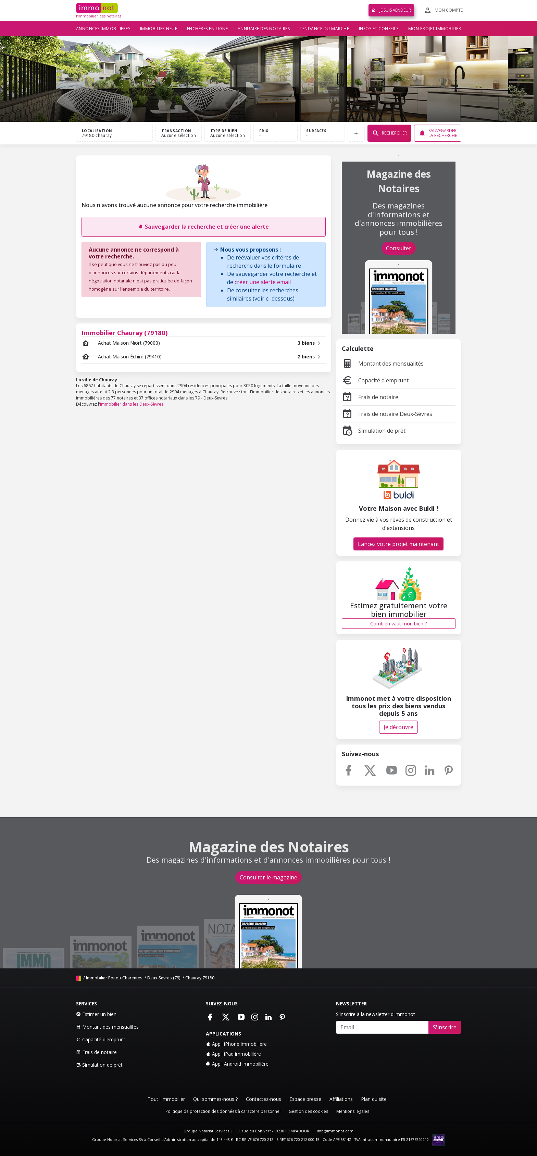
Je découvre (398, 727)
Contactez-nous (263, 1099)
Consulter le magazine (268, 877)
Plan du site (374, 1099)
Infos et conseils (379, 28)
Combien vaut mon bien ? (398, 623)
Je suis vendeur (391, 10)
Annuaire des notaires (264, 28)
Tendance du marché (324, 28)
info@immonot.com (335, 1131)
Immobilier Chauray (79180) (125, 332)
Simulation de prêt (373, 430)
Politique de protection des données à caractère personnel (222, 1111)
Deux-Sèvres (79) (163, 978)
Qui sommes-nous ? (215, 1099)
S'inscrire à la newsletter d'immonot (375, 1014)
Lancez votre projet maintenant (398, 544)
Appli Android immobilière (237, 1063)
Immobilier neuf (158, 28)
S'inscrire (445, 1027)
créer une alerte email (263, 282)
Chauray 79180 (199, 978)
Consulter (398, 248)
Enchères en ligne (207, 28)
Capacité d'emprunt (375, 380)
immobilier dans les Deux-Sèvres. (132, 404)
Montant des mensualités (383, 363)
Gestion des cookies (308, 1111)
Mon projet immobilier (434, 28)
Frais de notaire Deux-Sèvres (387, 414)
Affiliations (341, 1099)
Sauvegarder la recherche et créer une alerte (203, 226)
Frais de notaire (370, 397)
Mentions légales (352, 1111)
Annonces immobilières (103, 28)
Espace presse (305, 1099)
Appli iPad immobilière (233, 1054)
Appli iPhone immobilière (236, 1044)
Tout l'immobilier (166, 1099)
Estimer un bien (96, 1014)
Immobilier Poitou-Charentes (114, 978)
